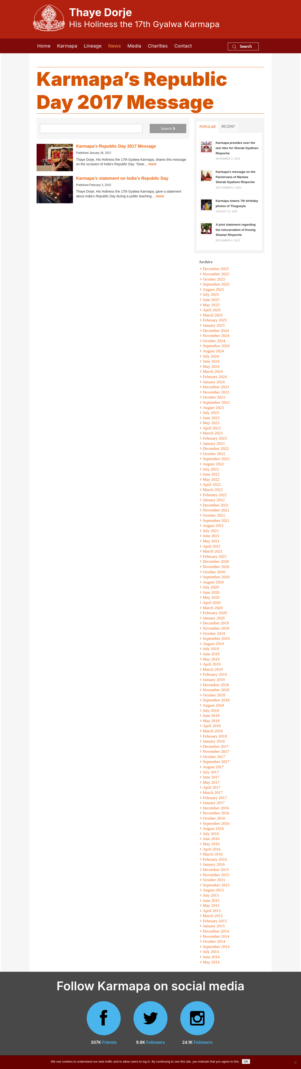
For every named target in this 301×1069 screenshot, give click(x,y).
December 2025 (216, 269)
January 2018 (214, 741)
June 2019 (211, 654)
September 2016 (216, 823)
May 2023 (211, 423)
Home (44, 46)
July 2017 (211, 772)
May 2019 (211, 659)
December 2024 (216, 330)
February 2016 (215, 859)
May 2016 (211, 844)
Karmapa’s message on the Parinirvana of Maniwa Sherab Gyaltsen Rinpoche (235, 177)
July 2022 (211, 469)
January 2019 (214, 679)
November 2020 (216, 566)
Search (242, 46)
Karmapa (67, 46)
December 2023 (216, 387)
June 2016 (211, 838)
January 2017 (214, 803)
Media (134, 46)
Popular (208, 127)
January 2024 (214, 382)
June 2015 (211, 900)
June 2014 (211, 957)
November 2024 (216, 335)
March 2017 (213, 792)
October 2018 (214, 695)
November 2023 (216, 392)
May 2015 (211, 905)
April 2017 (211, 787)
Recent (228, 126)
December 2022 (216, 448)
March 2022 (213, 489)
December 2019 (216, 623)
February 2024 (215, 376)
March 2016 (213, 854)
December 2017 (216, 746)
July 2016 (211, 833)
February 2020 (215, 613)
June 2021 (211, 536)
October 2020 (214, 572)
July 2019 (211, 648)
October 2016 (214, 818)
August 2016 (213, 828)
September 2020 (216, 577)
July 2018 (211, 710)
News (114, 46)
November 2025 (216, 274)
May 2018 (211, 721)
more (152, 164)
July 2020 (211, 587)
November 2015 (216, 875)
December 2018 (216, 685)
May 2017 (211, 782)
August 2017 (213, 767)
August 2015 (213, 890)
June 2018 (211, 715)
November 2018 (216, 690)
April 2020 (211, 602)
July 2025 (211, 294)
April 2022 (211, 484)
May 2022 (211, 479)
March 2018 (213, 731)
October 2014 (214, 941)
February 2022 (215, 495)
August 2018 (213, 705)
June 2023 (211, 418)
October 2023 (214, 397)
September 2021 (216, 520)
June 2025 (211, 299)
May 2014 (211, 962)
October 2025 (214, 279)
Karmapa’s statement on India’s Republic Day (122, 178)
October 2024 (214, 341)
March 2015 (213, 916)
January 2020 (214, 618)
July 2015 (211, 895)
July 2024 (211, 356)
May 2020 (211, 597)
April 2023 (211, 428)
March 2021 (213, 551)
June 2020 (211, 592)
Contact (183, 46)
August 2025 (213, 289)
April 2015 (211, 911)
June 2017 (211, 777)
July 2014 (211, 951)
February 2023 (215, 438)
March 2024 (213, 371)
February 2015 (215, 921)
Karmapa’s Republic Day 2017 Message (116, 146)
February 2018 (215, 736)
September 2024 (216, 346)
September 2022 (216, 459)
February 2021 (215, 556)
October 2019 (214, 633)
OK (246, 1061)
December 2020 (216, 561)
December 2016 (216, 808)
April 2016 (211, 849)
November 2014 (216, 936)
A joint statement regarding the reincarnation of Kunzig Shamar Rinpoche (236, 230)
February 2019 (215, 674)
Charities (158, 46)
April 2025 (211, 310)
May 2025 (211, 305)
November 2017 (216, 751)
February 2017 (215, 798)
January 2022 (214, 500)
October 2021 (214, 515)
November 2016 (216, 813)
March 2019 (213, 669)
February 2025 (215, 320)
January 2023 (214, 443)
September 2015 (216, 885)
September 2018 (216, 700)
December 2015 (216, 869)
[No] (295, 1062)
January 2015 (214, 926)
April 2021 (211, 546)
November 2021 (216, 510)
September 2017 (216, 761)
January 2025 (214, 325)
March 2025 (213, 315)
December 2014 (216, 931)
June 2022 (211, 474)
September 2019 (216, 638)
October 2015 (214, 880)
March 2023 (213, 433)
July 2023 (211, 412)
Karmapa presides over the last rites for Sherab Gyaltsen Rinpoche (237, 148)
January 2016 (214, 864)
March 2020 (213, 608)
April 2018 (211, 726)
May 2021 (211, 541)
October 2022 (214, 454)
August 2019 (213, 643)
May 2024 (211, 366)
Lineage (93, 46)
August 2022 (213, 464)
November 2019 (216, 628)
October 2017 (214, 756)
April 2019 (211, 664)
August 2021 (213, 525)
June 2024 (211, 361)
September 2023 (216, 402)
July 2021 (211, 531)
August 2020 (213, 582)
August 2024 (213, 351)
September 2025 (216, 284)
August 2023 (213, 407)
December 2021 (216, 505)
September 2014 (216, 946)
